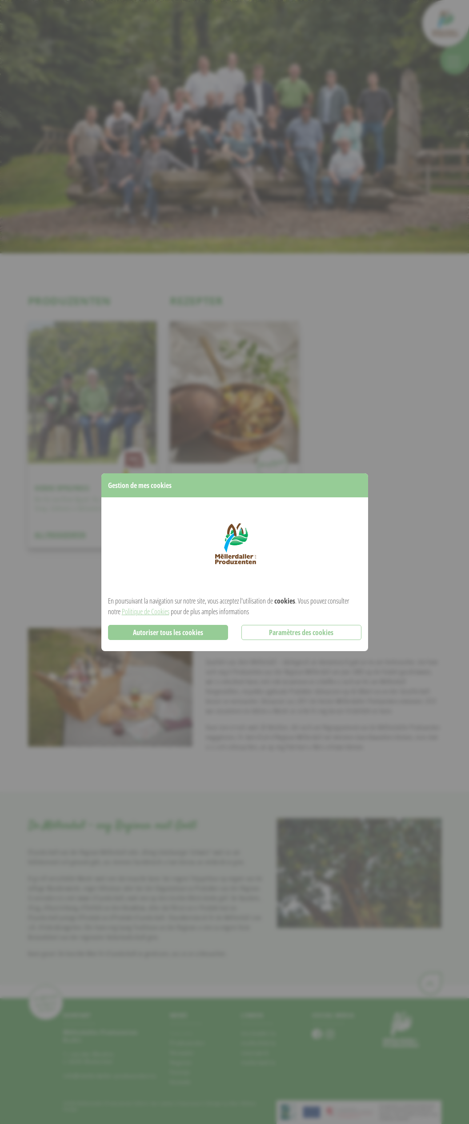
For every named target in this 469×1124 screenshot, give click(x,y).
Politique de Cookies (145, 611)
